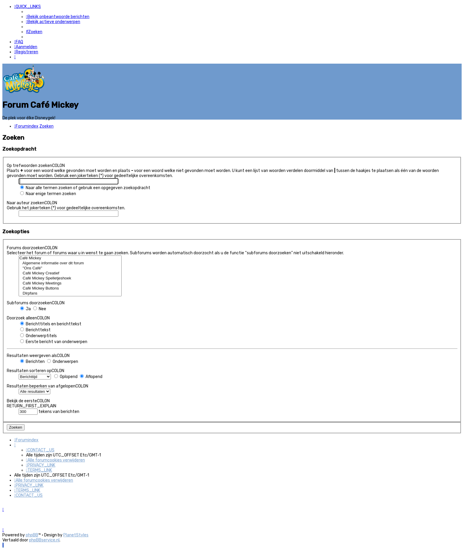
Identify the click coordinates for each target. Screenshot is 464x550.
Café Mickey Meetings (70, 282)
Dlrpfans (70, 292)
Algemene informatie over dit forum (70, 262)
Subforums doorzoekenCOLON (36, 302)
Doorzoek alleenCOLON (28, 317)
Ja (25, 308)
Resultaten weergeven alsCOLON (38, 354)
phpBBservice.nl (44, 540)
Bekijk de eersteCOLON (28, 400)
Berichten (32, 360)
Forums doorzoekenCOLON (32, 247)
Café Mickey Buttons (70, 287)
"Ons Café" (70, 267)
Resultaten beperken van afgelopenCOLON (47, 385)
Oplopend (66, 375)
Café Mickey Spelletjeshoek (70, 277)
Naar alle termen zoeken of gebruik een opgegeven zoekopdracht (85, 186)
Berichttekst (35, 329)
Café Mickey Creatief (70, 272)
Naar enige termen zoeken (48, 192)
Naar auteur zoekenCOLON (32, 202)
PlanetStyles (75, 535)
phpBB (32, 535)
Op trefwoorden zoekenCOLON (36, 164)
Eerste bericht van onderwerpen (53, 340)
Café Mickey (70, 257)
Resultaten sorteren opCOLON (35, 369)
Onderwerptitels (38, 334)
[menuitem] (57, 16)
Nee (39, 308)
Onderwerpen (62, 360)
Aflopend (91, 375)
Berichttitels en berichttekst (50, 323)
